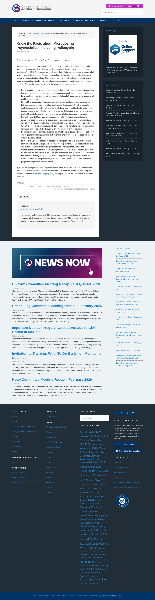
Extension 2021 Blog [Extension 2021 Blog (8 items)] (88, 500)
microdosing (69, 189)
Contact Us (118, 464)
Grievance (49, 453)
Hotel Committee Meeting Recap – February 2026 (52, 380)
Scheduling (50, 488)
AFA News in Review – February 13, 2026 (121, 149)
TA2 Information (18, 483)
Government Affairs (53, 448)
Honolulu (15, 422)
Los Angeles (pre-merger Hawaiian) (24, 432)
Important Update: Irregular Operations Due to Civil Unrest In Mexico (128, 279)
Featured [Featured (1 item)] (98, 500)
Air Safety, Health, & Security (56, 428)
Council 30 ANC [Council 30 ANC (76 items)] (94, 480)
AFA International (120, 474)
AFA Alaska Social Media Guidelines (127, 484)
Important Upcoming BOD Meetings (128, 351)
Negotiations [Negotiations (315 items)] (88, 562)
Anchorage (16, 417)
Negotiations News (19, 478)
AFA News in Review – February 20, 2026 (121, 121)
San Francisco (17, 447)
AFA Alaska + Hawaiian (31, 8)
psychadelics (89, 189)
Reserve (49, 478)
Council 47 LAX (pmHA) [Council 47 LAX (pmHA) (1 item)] (94, 489)
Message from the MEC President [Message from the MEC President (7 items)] (92, 555)
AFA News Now (32, 187)
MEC (14, 463)
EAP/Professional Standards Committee (53, 187)
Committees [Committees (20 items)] (96, 456)
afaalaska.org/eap (42, 174)
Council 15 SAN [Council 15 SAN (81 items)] (88, 471)
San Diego (16, 442)
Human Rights (51, 463)
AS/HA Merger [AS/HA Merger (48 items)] (99, 448)
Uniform (49, 493)
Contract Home (51, 417)
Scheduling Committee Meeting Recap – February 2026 (57, 306)
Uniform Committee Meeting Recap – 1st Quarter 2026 (56, 284)
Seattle (14, 452)
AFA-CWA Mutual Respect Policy (125, 489)
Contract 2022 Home (19, 473)
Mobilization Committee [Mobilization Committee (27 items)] (91, 558)
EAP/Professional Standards (56, 443)
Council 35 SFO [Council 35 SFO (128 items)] (89, 484)
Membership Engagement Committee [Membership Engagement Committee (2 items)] (97, 552)
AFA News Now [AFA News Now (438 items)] (90, 432)
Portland (15, 437)
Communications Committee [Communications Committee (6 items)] (90, 459)
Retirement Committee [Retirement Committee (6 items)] (88, 576)
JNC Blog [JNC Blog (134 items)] (96, 530)
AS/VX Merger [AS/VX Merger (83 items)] (88, 452)
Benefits (49, 432)
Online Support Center (122, 469)
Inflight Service (51, 468)
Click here (110, 70)
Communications (52, 438)
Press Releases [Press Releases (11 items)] (99, 570)
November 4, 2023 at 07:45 (32, 210)
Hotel (48, 458)
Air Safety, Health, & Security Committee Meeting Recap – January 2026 (129, 335)
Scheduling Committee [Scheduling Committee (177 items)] (93, 579)
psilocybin (79, 189)
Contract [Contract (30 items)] (84, 463)
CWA (115, 479)
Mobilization (50, 473)
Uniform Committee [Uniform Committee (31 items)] (89, 584)
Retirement (50, 483)
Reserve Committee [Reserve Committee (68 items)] (90, 573)
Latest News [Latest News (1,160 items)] (89, 539)
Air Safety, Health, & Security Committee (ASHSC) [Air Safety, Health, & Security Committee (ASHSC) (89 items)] (94, 440)
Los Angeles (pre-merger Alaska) (24, 427)
